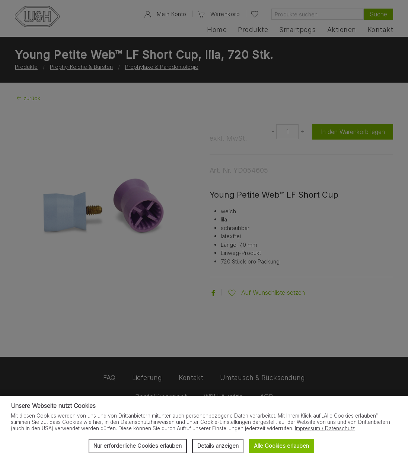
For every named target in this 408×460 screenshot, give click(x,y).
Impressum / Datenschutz (325, 428)
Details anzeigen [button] (218, 446)
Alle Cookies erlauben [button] (281, 446)
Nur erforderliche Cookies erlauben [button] (137, 446)
